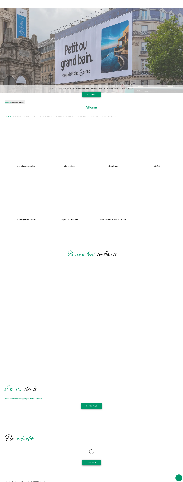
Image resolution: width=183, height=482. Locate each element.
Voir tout (91, 453)
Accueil (8, 102)
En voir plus (91, 406)
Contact (91, 94)
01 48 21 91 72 (11, 480)
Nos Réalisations (18, 102)
